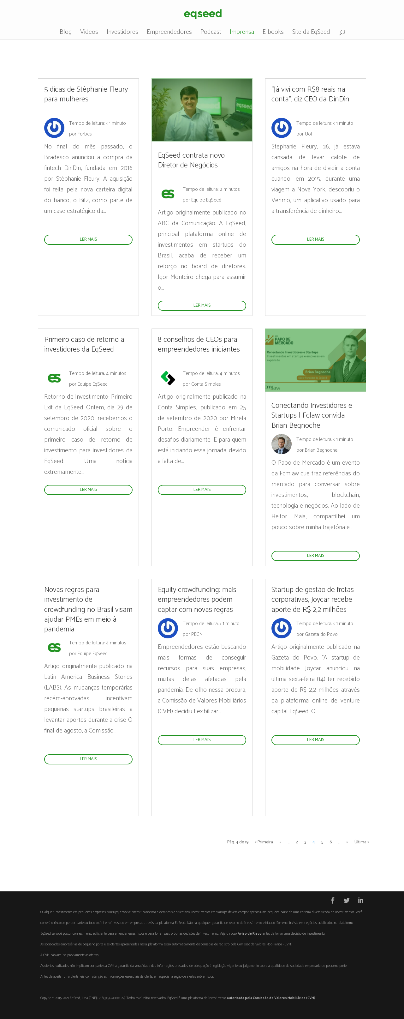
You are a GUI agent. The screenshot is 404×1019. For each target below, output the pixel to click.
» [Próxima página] (347, 842)
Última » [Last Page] (361, 842)
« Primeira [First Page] (264, 842)
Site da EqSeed (311, 33)
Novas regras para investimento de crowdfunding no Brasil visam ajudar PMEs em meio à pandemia (88, 610)
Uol (308, 134)
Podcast (210, 33)
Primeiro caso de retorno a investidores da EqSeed (84, 345)
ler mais (88, 239)
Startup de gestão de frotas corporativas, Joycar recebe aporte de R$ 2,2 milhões (312, 600)
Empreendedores (169, 33)
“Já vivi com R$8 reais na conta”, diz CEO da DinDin (310, 94)
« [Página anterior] (280, 842)
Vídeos (89, 33)
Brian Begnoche (321, 450)
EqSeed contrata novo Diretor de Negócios (191, 160)
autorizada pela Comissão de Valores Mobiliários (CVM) (271, 998)
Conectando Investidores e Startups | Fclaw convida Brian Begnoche (311, 415)
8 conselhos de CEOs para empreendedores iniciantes (199, 345)
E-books (273, 33)
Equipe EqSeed (206, 200)
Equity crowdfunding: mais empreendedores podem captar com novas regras (197, 600)
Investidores (122, 33)
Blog (66, 33)
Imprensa (242, 33)
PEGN (197, 634)
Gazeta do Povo (321, 634)
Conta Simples (206, 384)
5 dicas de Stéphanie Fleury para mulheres (86, 94)
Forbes (85, 134)
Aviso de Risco (250, 934)
